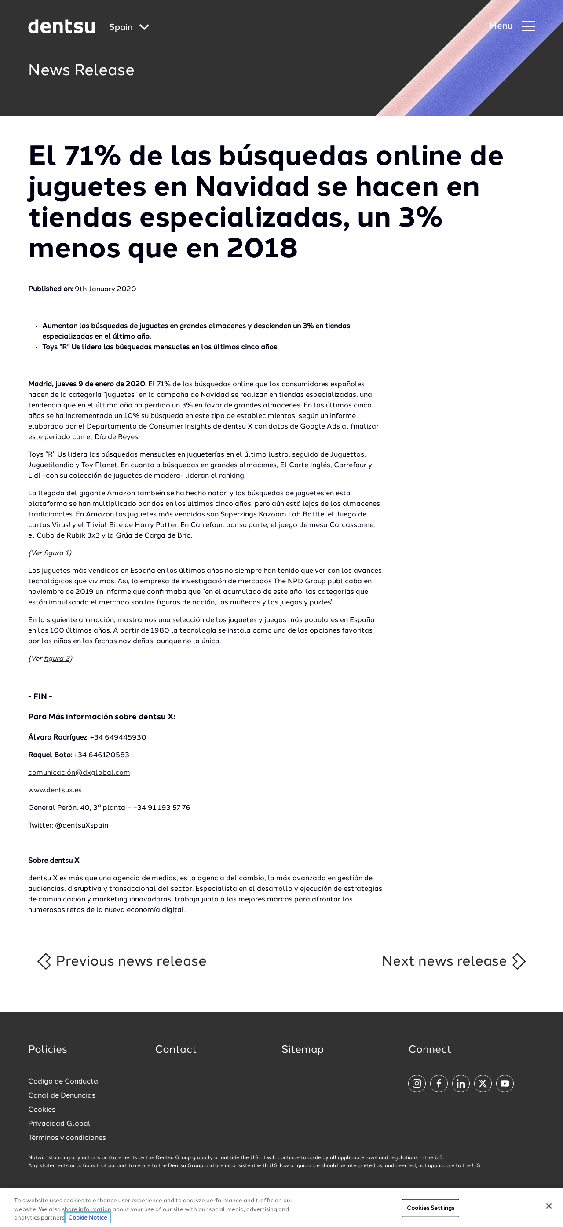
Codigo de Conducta (63, 1081)
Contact (176, 1050)
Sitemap (303, 1050)
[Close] (549, 1208)
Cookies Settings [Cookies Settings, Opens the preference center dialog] (430, 1210)
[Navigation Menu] (512, 26)
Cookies (41, 1109)
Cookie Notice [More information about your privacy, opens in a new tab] (87, 1220)
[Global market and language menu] (129, 28)
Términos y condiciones (67, 1138)
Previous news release (121, 961)
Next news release (454, 961)
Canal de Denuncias (61, 1095)
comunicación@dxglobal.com (79, 772)
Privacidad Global (59, 1124)
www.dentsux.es (55, 790)
